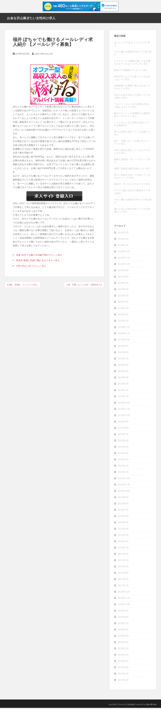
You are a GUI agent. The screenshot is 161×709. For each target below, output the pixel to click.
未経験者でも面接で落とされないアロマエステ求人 (132, 88)
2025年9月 (123, 271)
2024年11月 (124, 334)
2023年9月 (123, 422)
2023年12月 (124, 403)
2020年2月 (123, 655)
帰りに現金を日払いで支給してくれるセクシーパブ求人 (132, 177)
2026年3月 (123, 233)
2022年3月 (123, 536)
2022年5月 (123, 523)
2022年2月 (123, 542)
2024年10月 (124, 340)
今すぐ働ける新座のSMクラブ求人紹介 (132, 202)
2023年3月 (123, 460)
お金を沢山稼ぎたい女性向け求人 (31, 18)
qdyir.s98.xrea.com (43, 54)
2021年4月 (123, 567)
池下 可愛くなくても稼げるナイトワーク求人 (132, 143)
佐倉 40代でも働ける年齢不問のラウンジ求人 (39, 256)
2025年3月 (123, 309)
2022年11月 (124, 485)
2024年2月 (123, 391)
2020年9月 (123, 611)
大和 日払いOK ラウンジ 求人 (31, 266)
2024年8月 (123, 353)
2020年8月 (123, 617)
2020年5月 (123, 636)
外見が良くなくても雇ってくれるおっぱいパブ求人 (132, 79)
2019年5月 (123, 668)
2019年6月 (123, 662)
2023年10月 (124, 416)
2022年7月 (123, 510)
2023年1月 (123, 473)
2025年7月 (123, 284)
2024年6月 (123, 365)
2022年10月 (124, 491)
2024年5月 (123, 372)
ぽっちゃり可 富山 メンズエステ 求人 (132, 45)
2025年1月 (123, 321)
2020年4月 (123, 643)
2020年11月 (124, 599)
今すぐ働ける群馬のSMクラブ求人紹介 (132, 54)
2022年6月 (123, 517)
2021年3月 (123, 573)
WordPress (151, 705)
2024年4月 (123, 378)
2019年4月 (123, 674)
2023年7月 (123, 435)
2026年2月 (123, 239)
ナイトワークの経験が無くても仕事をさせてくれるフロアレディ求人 (132, 63)
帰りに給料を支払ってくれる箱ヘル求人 (132, 134)
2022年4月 (123, 529)
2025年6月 (123, 290)
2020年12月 (124, 592)
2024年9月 (123, 347)
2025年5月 (123, 296)
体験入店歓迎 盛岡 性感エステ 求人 (132, 169)
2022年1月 (123, 548)
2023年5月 (123, 447)
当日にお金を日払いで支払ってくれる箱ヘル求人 (132, 97)
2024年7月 (123, 359)
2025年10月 (124, 265)
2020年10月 (124, 605)
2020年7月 (123, 624)
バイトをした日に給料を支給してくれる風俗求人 (132, 125)
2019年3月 (123, 681)
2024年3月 (123, 384)
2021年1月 (123, 586)
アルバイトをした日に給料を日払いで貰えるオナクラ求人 (132, 107)
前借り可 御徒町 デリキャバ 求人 (131, 71)
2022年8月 (123, 504)
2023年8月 (123, 428)
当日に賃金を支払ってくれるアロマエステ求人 (132, 153)
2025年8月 (123, 277)
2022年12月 (124, 479)
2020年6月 (123, 630)
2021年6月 (123, 554)
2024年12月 (124, 328)
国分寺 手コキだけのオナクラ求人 (132, 185)
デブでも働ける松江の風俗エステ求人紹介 (132, 193)
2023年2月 (123, 466)
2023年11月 (124, 410)
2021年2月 (123, 580)
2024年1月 (123, 397)
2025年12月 (124, 252)
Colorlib (130, 705)
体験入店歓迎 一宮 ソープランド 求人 (132, 162)
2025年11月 (124, 258)
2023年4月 (123, 454)
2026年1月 (123, 246)
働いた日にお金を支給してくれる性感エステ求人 (132, 211)
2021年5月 (123, 561)
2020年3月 (123, 649)
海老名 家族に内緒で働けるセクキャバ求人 (38, 261)
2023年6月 (123, 441)
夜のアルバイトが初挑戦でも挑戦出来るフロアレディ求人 (132, 116)
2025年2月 (123, 315)
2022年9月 (123, 498)
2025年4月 (123, 302)
